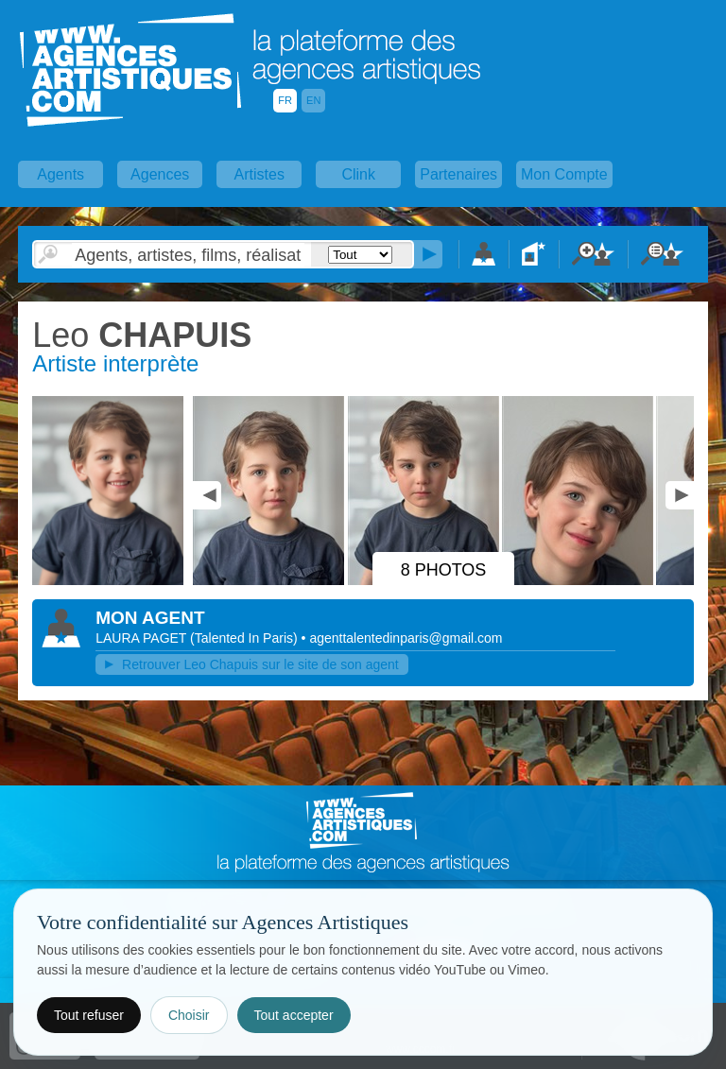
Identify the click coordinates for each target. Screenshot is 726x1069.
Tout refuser (89, 1015)
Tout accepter (294, 1015)
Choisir (189, 1015)
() (246, 638)
